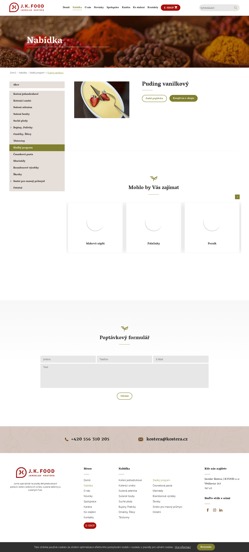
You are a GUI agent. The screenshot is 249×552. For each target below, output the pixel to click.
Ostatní (17, 188)
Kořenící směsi (22, 101)
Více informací (183, 547)
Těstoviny (19, 141)
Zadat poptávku (154, 98)
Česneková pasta (23, 154)
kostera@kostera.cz (163, 439)
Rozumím (205, 547)
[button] (237, 197)
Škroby (17, 174)
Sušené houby (21, 114)
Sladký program (23, 148)
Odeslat (125, 396)
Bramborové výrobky (26, 168)
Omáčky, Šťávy (22, 134)
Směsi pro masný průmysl (27, 181)
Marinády (19, 161)
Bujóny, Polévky (21, 128)
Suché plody (20, 121)
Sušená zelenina (22, 107)
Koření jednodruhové (25, 94)
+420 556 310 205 (86, 439)
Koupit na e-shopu (183, 98)
